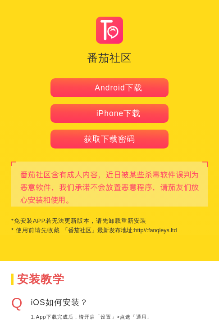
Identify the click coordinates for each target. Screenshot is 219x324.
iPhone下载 (109, 113)
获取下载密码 (109, 139)
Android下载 (109, 87)
